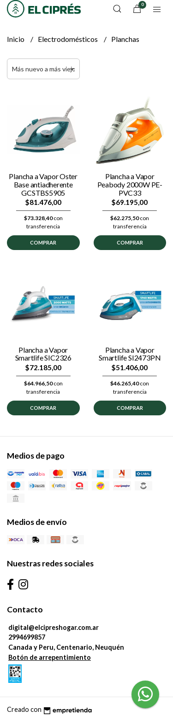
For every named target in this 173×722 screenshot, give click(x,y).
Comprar (43, 242)
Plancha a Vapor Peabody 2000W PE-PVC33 (129, 184)
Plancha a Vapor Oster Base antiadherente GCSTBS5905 (43, 184)
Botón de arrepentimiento (49, 657)
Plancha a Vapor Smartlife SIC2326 (43, 353)
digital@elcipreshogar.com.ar (53, 627)
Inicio (16, 39)
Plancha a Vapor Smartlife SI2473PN (130, 353)
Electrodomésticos (68, 39)
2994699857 (26, 637)
